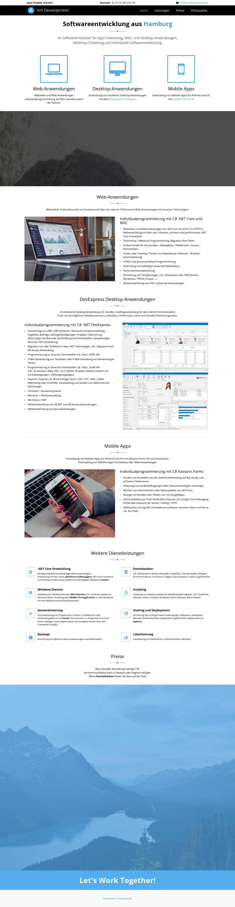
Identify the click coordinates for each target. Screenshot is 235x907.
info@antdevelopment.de (194, 2)
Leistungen (161, 10)
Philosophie (199, 10)
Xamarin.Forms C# (183, 99)
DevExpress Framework (122, 99)
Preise (180, 10)
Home (144, 10)
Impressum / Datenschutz (117, 898)
